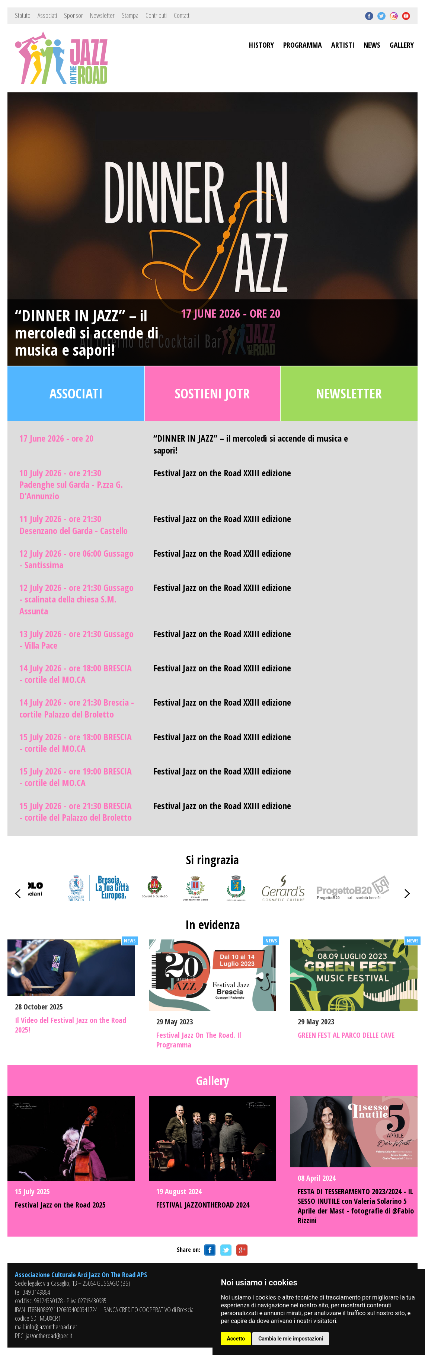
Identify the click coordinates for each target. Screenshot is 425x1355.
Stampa (130, 15)
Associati (47, 15)
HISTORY (261, 45)
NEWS (372, 45)
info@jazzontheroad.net (51, 1326)
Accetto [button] (236, 1339)
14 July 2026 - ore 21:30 (76, 707)
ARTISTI (342, 45)
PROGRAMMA (302, 45)
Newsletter (102, 15)
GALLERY (402, 45)
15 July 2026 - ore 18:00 (75, 742)
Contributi (156, 15)
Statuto (23, 15)
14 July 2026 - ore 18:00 (75, 673)
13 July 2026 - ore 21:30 (76, 639)
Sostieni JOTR (212, 393)
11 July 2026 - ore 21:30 (73, 524)
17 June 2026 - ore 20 (230, 313)
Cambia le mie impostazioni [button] (290, 1339)
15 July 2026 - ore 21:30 (75, 811)
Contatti (182, 15)
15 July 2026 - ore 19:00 (75, 776)
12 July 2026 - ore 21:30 (76, 599)
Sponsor (73, 15)
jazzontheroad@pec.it (49, 1335)
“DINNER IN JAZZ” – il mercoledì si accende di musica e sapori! (87, 333)
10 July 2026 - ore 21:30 (71, 484)
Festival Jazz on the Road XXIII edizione (222, 472)
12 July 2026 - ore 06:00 (76, 558)
